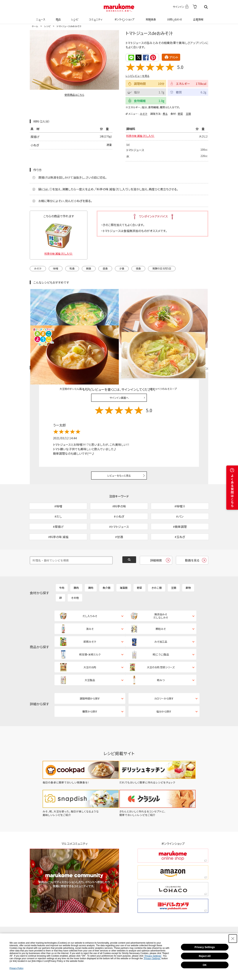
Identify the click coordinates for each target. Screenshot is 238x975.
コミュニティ (95, 17)
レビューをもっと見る (119, 436)
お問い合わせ (173, 17)
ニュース (40, 17)
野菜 (180, 113)
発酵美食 (150, 17)
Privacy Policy (16, 968)
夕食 (121, 268)
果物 (188, 568)
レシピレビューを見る (137, 75)
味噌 (55, 268)
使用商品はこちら (74, 95)
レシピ (74, 17)
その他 (75, 578)
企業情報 (197, 17)
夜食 (138, 268)
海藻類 (124, 568)
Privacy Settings (204, 947)
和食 (72, 268)
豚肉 (76, 568)
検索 (206, 7)
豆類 (188, 113)
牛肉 (61, 568)
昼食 (105, 268)
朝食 (88, 268)
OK (205, 964)
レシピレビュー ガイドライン (194, 328)
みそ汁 (143, 113)
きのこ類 (156, 568)
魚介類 (106, 568)
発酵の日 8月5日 (161, 268)
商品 (57, 17)
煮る (165, 113)
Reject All (204, 956)
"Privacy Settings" (153, 956)
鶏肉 (90, 568)
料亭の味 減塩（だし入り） (142, 136)
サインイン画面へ (119, 359)
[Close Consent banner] (233, 939)
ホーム (35, 26)
